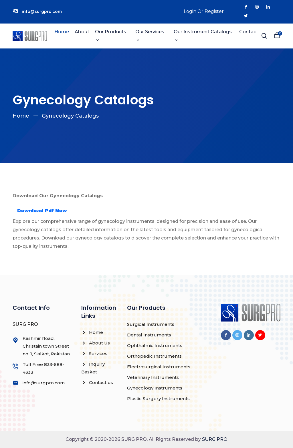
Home (61, 31)
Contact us (97, 382)
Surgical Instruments (150, 324)
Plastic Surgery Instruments (158, 398)
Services (94, 353)
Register (214, 11)
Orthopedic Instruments (154, 356)
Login (190, 11)
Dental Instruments (149, 335)
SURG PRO (214, 439)
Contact (248, 31)
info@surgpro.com (42, 11)
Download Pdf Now (42, 210)
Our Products (110, 31)
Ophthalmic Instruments (154, 345)
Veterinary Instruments (153, 377)
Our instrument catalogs (203, 31)
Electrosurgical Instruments (158, 366)
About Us (95, 343)
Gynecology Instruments (154, 388)
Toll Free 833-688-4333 (43, 368)
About (82, 31)
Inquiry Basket (93, 368)
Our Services (149, 31)
